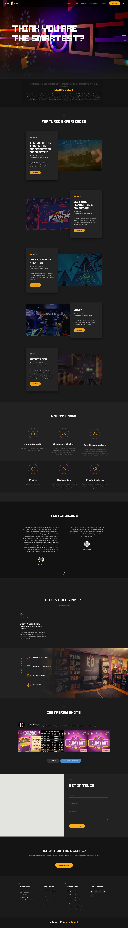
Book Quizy (27, 55)
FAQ (76, 3)
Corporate (93, 3)
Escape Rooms (48, 903)
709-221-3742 (25, 897)
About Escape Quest (50, 891)
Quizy (45, 906)
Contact (46, 900)
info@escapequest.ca (28, 899)
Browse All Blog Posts (64, 605)
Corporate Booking (50, 894)
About (69, 3)
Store (103, 3)
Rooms (83, 3)
